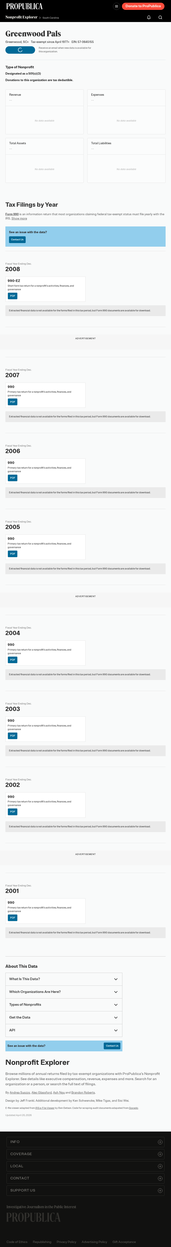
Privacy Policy (66, 1242)
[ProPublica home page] (34, 1217)
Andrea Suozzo (20, 1092)
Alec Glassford (42, 1092)
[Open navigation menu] (116, 6)
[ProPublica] (25, 6)
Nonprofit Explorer (21, 17)
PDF (12, 295)
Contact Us (17, 239)
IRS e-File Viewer (44, 1108)
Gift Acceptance (124, 1242)
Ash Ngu (59, 1092)
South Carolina (51, 17)
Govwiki (133, 1108)
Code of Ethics (17, 1242)
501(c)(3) (34, 73)
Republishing (42, 1242)
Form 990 (12, 214)
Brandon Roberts (83, 1092)
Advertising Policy (94, 1242)
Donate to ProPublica (143, 6)
